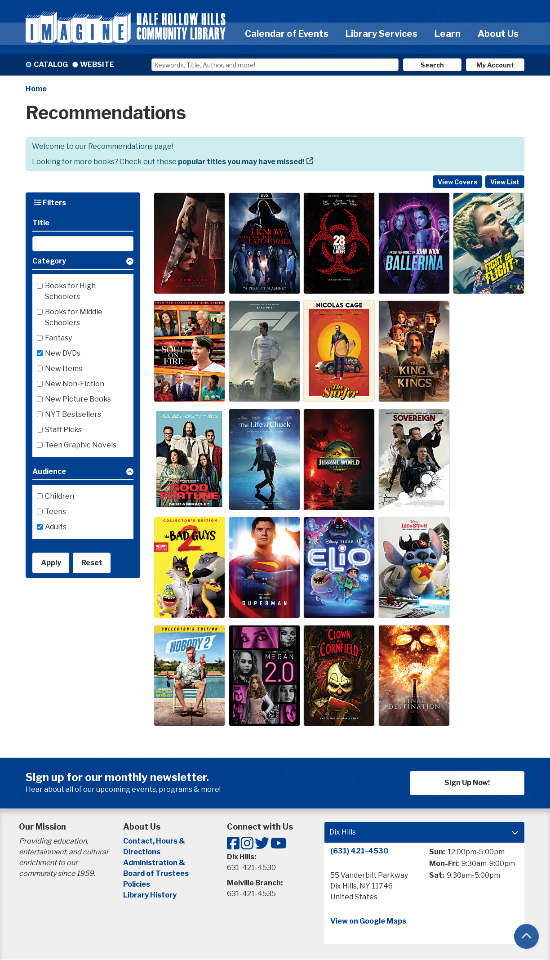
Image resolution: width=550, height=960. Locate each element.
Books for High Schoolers (70, 291)
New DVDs (62, 353)
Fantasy (58, 338)
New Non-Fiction (74, 384)
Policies (136, 884)
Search (432, 65)
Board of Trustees (156, 873)
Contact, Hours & (154, 841)
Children (59, 496)
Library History (150, 895)
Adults (56, 526)
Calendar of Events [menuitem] (286, 33)
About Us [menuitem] (498, 33)
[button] (82, 263)
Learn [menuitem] (448, 33)
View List (504, 182)
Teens (55, 511)
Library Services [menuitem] (381, 33)
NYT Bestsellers (73, 414)
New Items (63, 368)
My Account (495, 65)
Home (36, 89)
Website (97, 64)
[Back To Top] (526, 936)
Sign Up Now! (467, 782)
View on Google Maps (368, 921)
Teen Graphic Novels (80, 445)
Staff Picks (63, 429)
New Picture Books (78, 399)
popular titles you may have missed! (241, 161)
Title (40, 223)
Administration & (154, 862)
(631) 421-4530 (359, 851)
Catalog (51, 64)
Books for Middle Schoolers (73, 317)
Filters (50, 202)
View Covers (457, 182)
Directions (141, 852)
